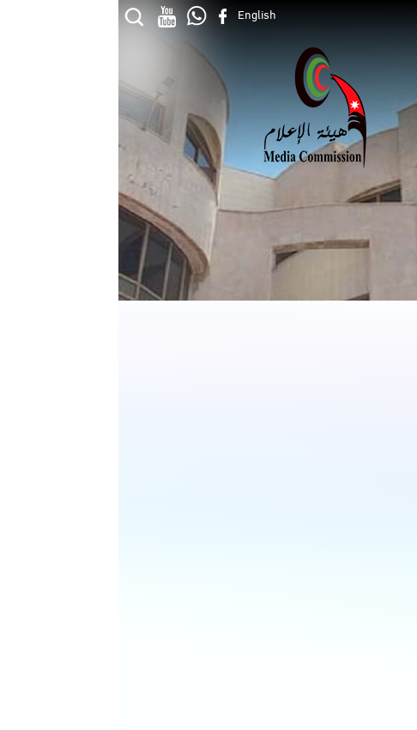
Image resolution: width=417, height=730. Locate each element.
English (138, 13)
